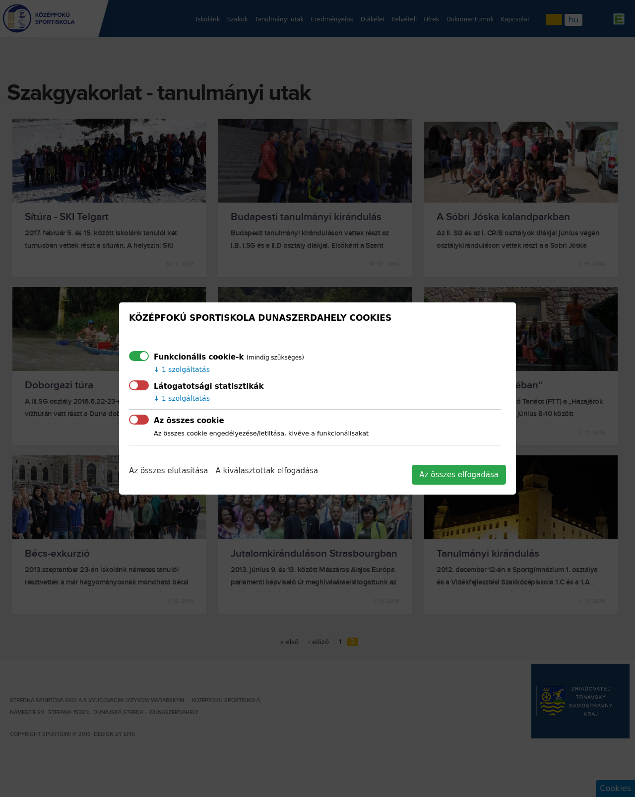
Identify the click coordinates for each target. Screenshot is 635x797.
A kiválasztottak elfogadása (267, 470)
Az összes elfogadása (459, 474)
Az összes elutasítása (168, 470)
